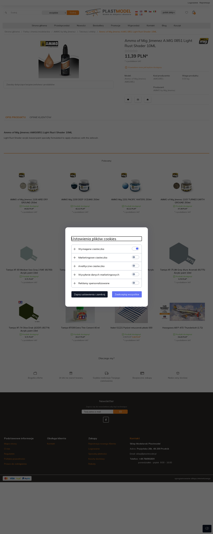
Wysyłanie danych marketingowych (98, 274)
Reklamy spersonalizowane (93, 283)
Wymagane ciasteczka (91, 248)
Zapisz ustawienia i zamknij (89, 294)
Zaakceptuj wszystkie (127, 294)
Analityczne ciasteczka (91, 266)
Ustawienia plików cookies (93, 239)
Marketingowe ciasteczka (92, 257)
